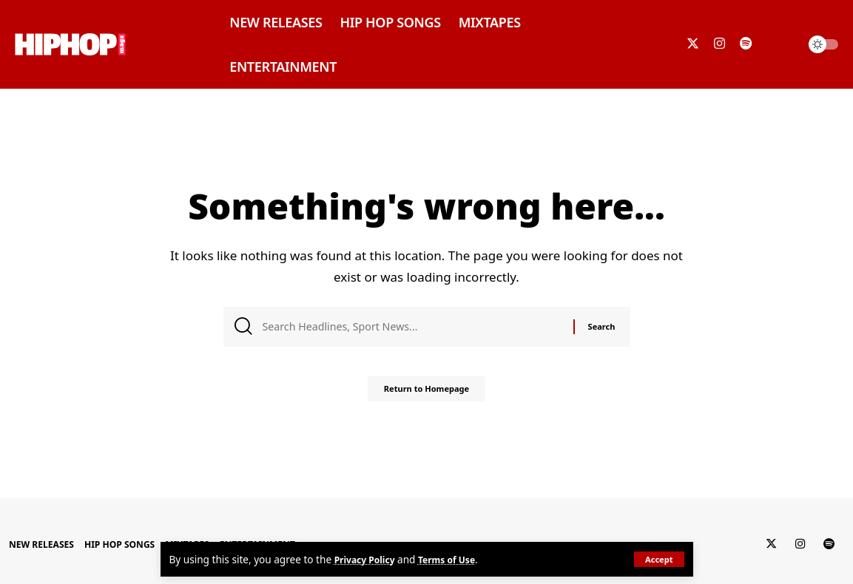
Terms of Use (458, 559)
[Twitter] (693, 44)
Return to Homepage (426, 394)
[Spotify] (745, 44)
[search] (782, 44)
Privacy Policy (368, 559)
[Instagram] (719, 44)
